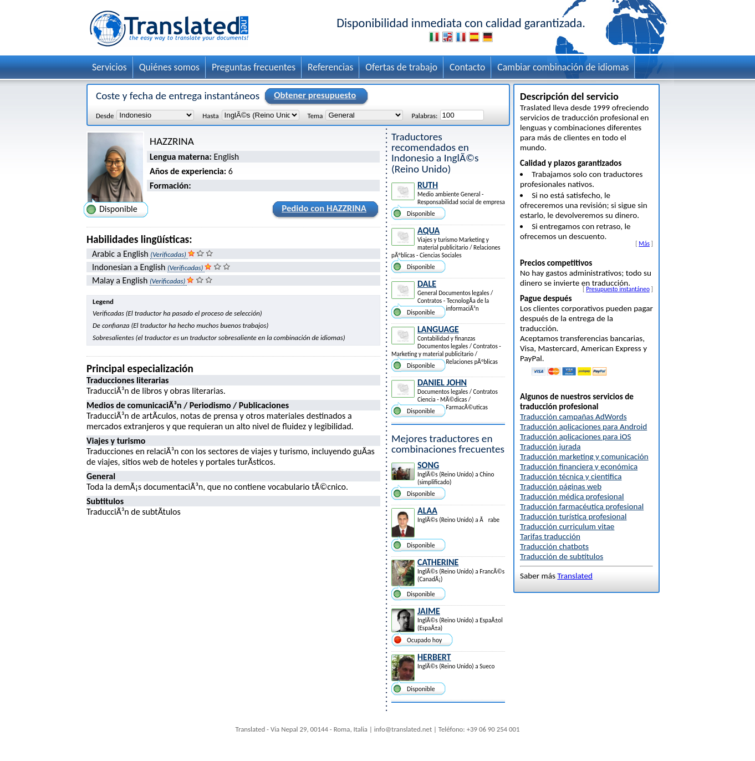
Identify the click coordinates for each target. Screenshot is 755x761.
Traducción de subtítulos (561, 556)
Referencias (330, 67)
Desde (105, 115)
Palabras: (424, 115)
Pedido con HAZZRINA (322, 210)
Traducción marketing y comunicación (584, 456)
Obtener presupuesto (313, 96)
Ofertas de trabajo (401, 67)
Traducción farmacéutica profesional (582, 506)
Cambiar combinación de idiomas (563, 67)
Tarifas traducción (550, 536)
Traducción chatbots (554, 546)
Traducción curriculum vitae (567, 526)
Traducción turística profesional (573, 516)
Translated (575, 576)
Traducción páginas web (560, 486)
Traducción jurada (550, 446)
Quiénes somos (169, 67)
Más (644, 243)
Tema (315, 115)
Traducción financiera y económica (578, 466)
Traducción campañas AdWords (573, 417)
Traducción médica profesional (572, 496)
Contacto (467, 67)
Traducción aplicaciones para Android (583, 427)
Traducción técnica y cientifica (570, 476)
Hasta (210, 115)
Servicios (109, 67)
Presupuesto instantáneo (618, 289)
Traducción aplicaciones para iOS (575, 437)
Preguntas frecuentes (253, 67)
